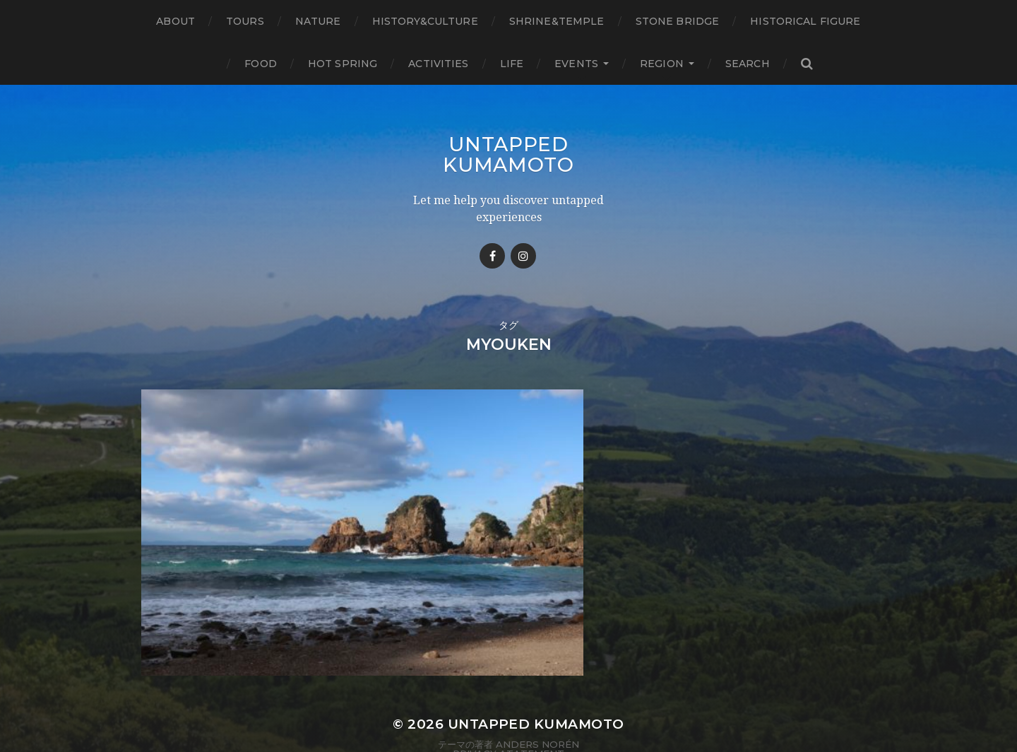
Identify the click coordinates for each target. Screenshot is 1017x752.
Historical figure (805, 21)
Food (260, 63)
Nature (318, 21)
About (175, 21)
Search (747, 63)
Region (662, 63)
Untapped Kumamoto (508, 154)
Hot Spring (342, 63)
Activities (438, 63)
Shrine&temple (557, 21)
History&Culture (425, 21)
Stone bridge (678, 21)
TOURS (245, 21)
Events (576, 63)
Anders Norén (537, 694)
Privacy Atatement (508, 704)
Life (512, 63)
